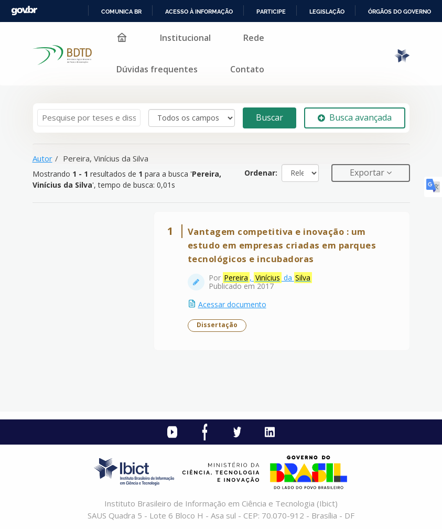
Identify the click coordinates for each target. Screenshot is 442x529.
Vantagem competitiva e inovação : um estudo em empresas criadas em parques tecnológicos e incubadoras (282, 245)
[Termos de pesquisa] (89, 117)
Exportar (368, 172)
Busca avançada (355, 117)
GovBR (24, 11)
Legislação (326, 11)
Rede (253, 38)
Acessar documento (232, 304)
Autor (42, 158)
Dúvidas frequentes (157, 69)
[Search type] (191, 118)
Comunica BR (121, 11)
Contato (247, 69)
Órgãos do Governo (399, 11)
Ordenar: (260, 173)
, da (267, 278)
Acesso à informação (199, 11)
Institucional (185, 38)
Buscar (269, 117)
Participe (271, 11)
